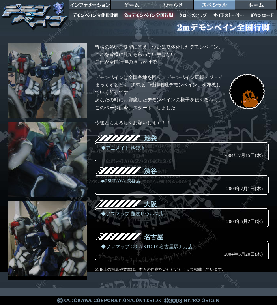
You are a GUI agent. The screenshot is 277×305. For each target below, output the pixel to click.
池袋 (150, 138)
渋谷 (150, 171)
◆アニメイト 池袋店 (123, 148)
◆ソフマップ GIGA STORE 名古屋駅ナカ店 (147, 246)
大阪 (150, 204)
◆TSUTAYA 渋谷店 (120, 180)
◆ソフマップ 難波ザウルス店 (132, 214)
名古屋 (153, 237)
